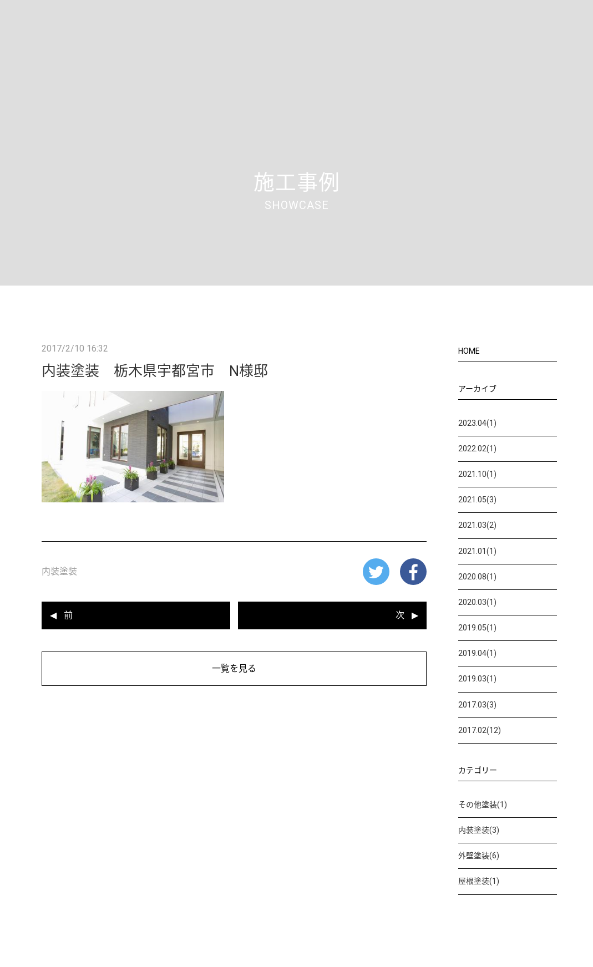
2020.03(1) (477, 602)
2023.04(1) (477, 423)
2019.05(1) (477, 627)
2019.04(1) (477, 653)
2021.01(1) (477, 551)
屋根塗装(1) (478, 881)
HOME (469, 351)
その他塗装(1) (482, 804)
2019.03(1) (477, 678)
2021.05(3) (477, 499)
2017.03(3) (477, 704)
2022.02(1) (477, 448)
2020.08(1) (477, 576)
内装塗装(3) (478, 830)
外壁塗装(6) (478, 855)
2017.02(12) (479, 730)
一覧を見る (234, 668)
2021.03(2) (477, 525)
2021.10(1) (477, 474)
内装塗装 (59, 571)
